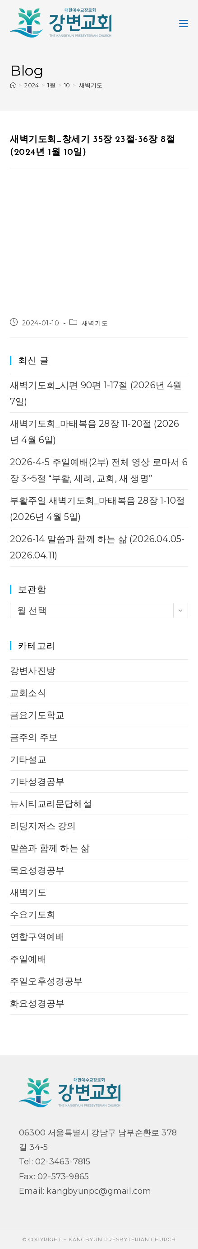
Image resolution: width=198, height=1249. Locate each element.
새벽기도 (91, 85)
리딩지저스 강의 (43, 825)
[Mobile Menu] (183, 22)
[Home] (13, 85)
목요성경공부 (37, 870)
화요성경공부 (37, 1003)
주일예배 (28, 958)
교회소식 (28, 692)
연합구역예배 (37, 936)
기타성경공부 (37, 781)
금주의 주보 (34, 737)
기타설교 (28, 759)
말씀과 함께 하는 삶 (50, 848)
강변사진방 (32, 670)
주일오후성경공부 (46, 981)
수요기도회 (32, 914)
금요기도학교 (37, 715)
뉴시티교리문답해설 (51, 803)
